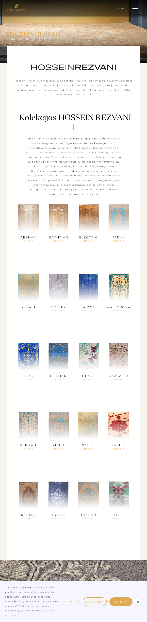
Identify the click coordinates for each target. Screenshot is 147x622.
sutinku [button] (120, 601)
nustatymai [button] (72, 602)
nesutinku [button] (94, 601)
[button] (135, 8)
